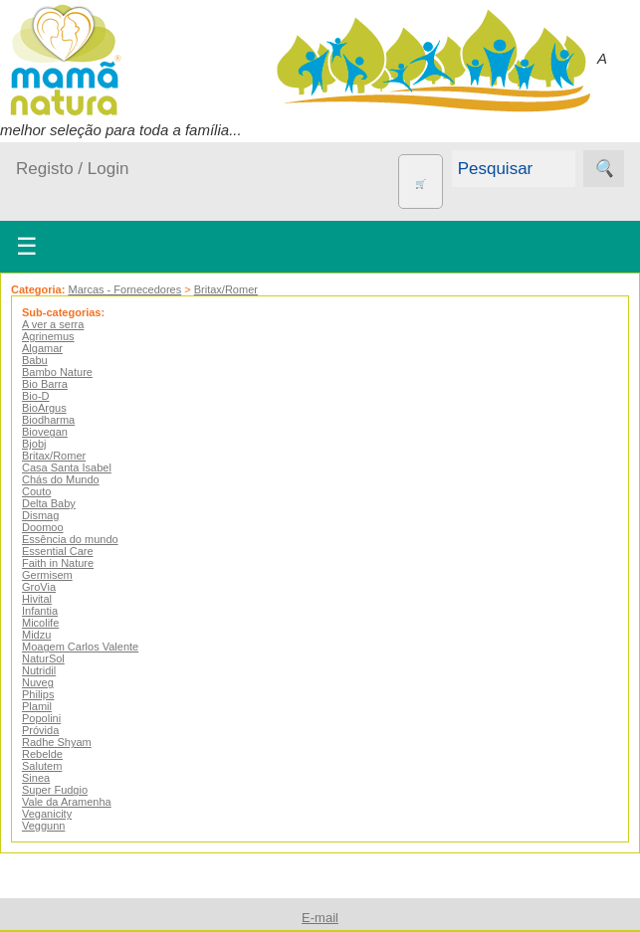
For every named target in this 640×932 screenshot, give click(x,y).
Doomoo (43, 527)
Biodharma (48, 420)
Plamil (37, 706)
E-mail (320, 917)
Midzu (36, 635)
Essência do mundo (70, 539)
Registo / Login (72, 168)
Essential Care (58, 551)
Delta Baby (49, 503)
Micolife (40, 623)
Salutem (42, 766)
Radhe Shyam (57, 742)
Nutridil (39, 670)
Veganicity (47, 814)
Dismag (40, 515)
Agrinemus (48, 336)
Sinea (36, 778)
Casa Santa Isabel (66, 467)
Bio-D (36, 396)
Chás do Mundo (61, 479)
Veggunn (43, 826)
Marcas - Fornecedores (124, 289)
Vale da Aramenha (66, 802)
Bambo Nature (57, 372)
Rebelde (42, 754)
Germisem (47, 575)
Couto (36, 491)
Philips (38, 694)
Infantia (40, 611)
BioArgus (44, 408)
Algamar (42, 348)
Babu (35, 360)
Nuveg (38, 682)
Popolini (41, 718)
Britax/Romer (226, 289)
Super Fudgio (55, 790)
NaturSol (43, 658)
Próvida (40, 730)
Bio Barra (45, 384)
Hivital (37, 599)
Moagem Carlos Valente (80, 646)
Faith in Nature (58, 563)
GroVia (39, 587)
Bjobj (34, 444)
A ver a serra (53, 324)
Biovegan (45, 432)
